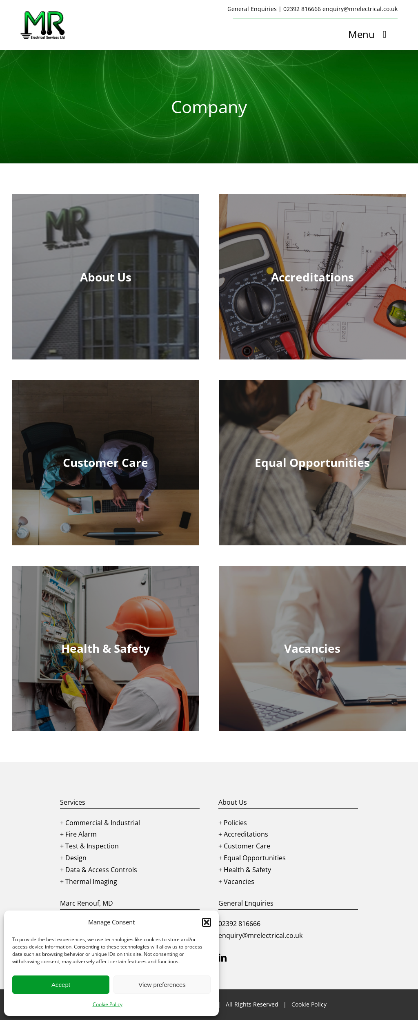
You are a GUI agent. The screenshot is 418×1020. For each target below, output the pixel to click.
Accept (60, 984)
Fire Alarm (81, 834)
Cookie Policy (107, 1004)
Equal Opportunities (255, 857)
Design (76, 857)
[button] (206, 922)
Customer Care (247, 845)
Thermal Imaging (91, 881)
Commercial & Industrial (102, 822)
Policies (235, 822)
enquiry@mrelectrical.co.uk (360, 9)
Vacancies (239, 881)
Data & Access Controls (101, 869)
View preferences (162, 984)
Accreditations (246, 834)
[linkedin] (222, 958)
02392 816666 (302, 9)
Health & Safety (247, 869)
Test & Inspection (92, 845)
